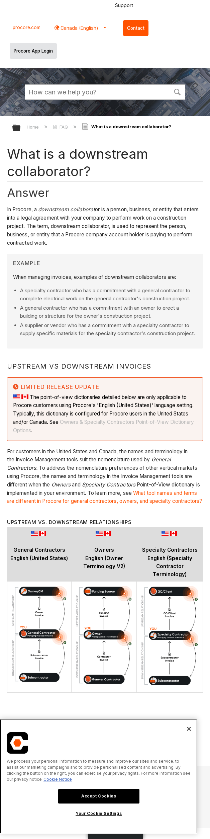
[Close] (189, 728)
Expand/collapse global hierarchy (20, 128)
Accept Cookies (98, 795)
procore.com (26, 27)
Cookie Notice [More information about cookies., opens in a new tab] (57, 779)
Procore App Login (33, 51)
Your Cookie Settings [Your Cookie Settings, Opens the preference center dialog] (99, 813)
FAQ (61, 127)
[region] (98, 776)
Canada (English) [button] (78, 28)
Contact (135, 28)
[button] (177, 91)
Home (33, 127)
